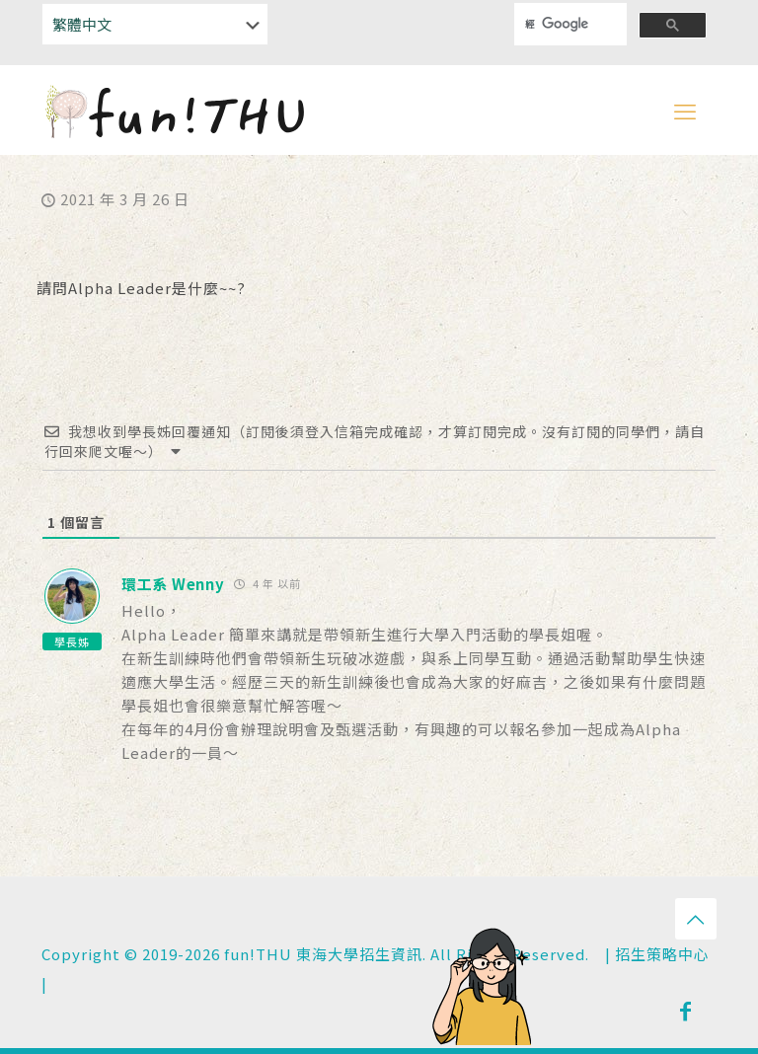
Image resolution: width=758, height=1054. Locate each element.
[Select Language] (154, 24)
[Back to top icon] (696, 919)
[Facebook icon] (686, 1009)
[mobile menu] (685, 109)
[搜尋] (557, 24)
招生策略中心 (662, 953)
